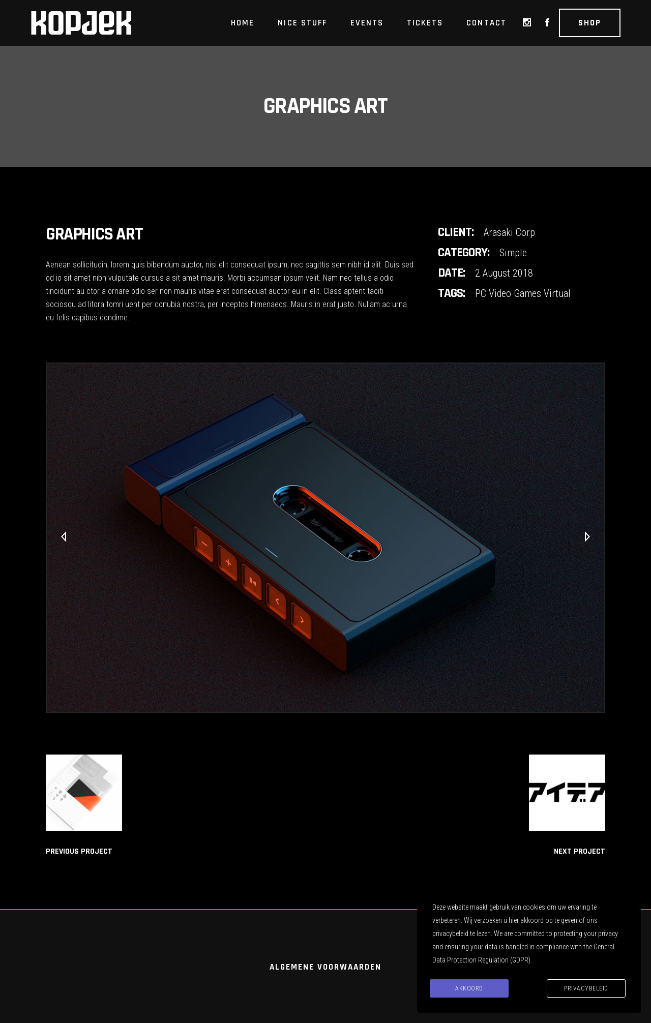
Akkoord (469, 988)
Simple (513, 253)
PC (480, 293)
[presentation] (63, 537)
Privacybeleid (586, 988)
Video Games (515, 293)
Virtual (557, 293)
